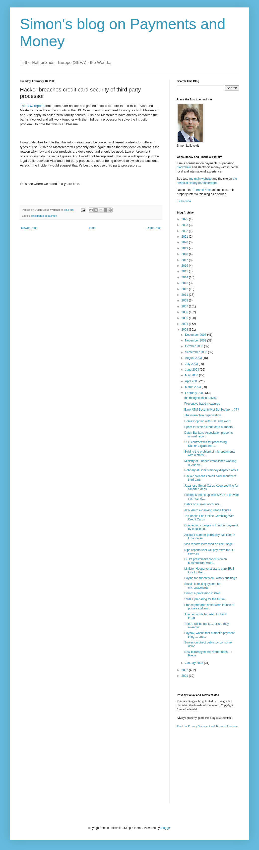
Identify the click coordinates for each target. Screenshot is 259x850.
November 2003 (196, 340)
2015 (185, 271)
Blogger (166, 828)
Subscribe (184, 201)
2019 (185, 248)
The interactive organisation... (203, 415)
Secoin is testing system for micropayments (202, 585)
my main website (200, 178)
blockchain (184, 167)
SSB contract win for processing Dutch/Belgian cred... (205, 443)
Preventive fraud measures (202, 403)
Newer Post (29, 228)
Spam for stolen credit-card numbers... (209, 427)
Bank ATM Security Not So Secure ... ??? (211, 409)
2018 (185, 254)
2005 (185, 318)
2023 (185, 225)
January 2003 (194, 663)
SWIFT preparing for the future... (205, 599)
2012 (185, 289)
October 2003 (194, 346)
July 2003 (192, 364)
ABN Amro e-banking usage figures (207, 510)
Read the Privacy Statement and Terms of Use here (207, 726)
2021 (185, 236)
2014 (185, 277)
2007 (185, 306)
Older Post (153, 228)
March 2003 (193, 387)
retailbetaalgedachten (44, 215)
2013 (185, 283)
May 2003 (192, 375)
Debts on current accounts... (203, 504)
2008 (185, 300)
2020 (185, 242)
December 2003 (196, 335)
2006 (185, 312)
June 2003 (192, 369)
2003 (185, 329)
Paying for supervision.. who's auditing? (210, 578)
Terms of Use (202, 190)
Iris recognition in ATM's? (200, 398)
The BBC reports (32, 106)
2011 (185, 295)
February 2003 (195, 393)
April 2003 (192, 381)
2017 (185, 260)
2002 (185, 670)
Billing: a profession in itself (202, 593)
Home (92, 228)
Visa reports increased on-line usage (208, 544)
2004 (185, 324)
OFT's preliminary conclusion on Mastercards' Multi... (205, 560)
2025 (185, 219)
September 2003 (196, 352)
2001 (185, 676)
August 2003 (194, 358)
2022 (185, 231)
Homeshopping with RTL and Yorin (207, 421)
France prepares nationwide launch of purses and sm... (209, 606)
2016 (185, 265)
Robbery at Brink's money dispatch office (211, 470)
